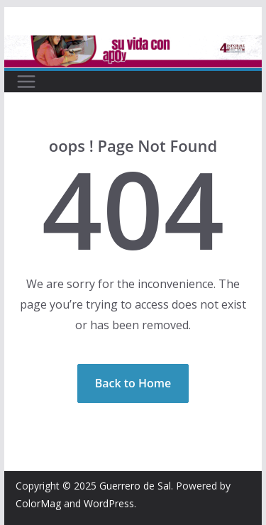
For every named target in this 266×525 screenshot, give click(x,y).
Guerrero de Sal (135, 485)
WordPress (109, 503)
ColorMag (38, 503)
